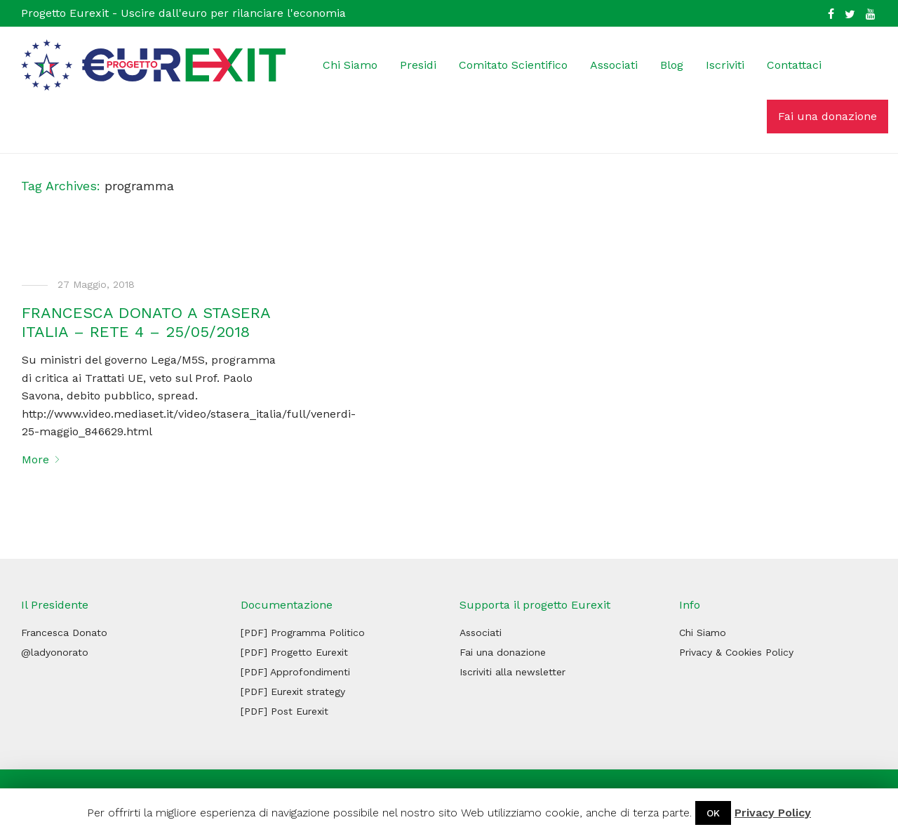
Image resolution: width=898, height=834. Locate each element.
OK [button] (713, 813)
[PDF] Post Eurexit (284, 711)
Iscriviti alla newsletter (512, 671)
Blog (671, 65)
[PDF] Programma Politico (303, 632)
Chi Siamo (350, 65)
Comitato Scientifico (513, 65)
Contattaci (794, 65)
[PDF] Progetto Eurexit (294, 652)
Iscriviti (725, 65)
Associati (614, 65)
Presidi (418, 65)
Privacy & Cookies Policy (736, 652)
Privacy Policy (773, 812)
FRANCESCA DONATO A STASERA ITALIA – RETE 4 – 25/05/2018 (146, 322)
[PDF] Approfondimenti (295, 671)
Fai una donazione (827, 116)
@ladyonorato (54, 652)
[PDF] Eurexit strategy (293, 691)
